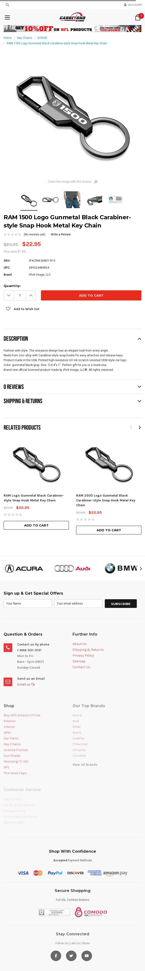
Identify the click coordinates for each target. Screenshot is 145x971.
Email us (25, 684)
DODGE (42, 38)
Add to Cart (36, 525)
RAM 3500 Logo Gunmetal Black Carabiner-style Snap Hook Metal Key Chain (105, 500)
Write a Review (61, 234)
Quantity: (12, 286)
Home (8, 38)
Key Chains (24, 38)
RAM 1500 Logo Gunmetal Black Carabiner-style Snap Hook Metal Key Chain (57, 43)
